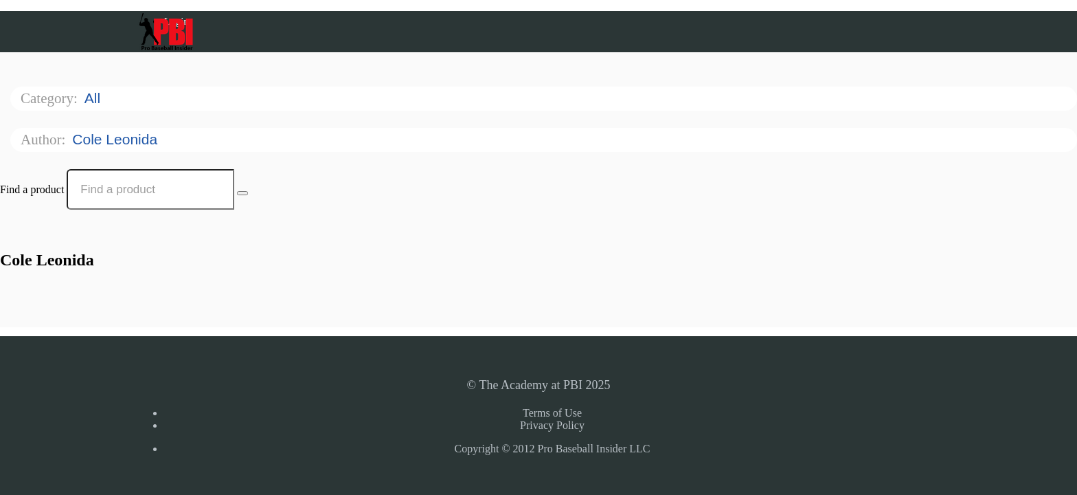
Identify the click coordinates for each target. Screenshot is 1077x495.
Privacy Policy (552, 425)
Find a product (32, 189)
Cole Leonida (116, 139)
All (94, 98)
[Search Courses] (242, 193)
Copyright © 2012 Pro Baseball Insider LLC (552, 448)
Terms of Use (552, 413)
